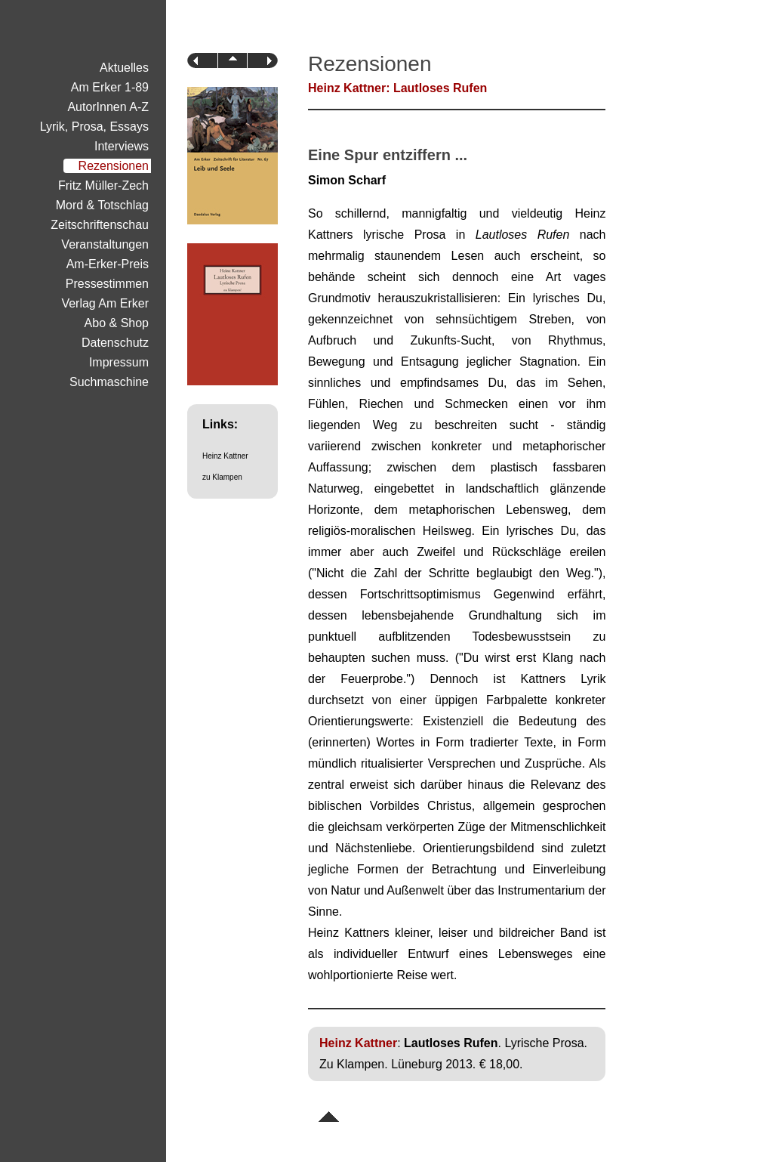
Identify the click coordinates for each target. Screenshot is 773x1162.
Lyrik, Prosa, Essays (94, 126)
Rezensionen (114, 165)
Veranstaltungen (105, 244)
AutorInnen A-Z (108, 106)
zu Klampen (222, 477)
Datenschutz (115, 342)
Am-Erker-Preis (107, 264)
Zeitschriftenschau (100, 224)
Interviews (121, 146)
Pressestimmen (107, 283)
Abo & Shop (117, 323)
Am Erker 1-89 (110, 87)
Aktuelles (124, 67)
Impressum (119, 362)
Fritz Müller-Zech (103, 185)
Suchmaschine (109, 381)
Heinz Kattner (225, 456)
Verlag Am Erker (105, 303)
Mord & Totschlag (102, 205)
